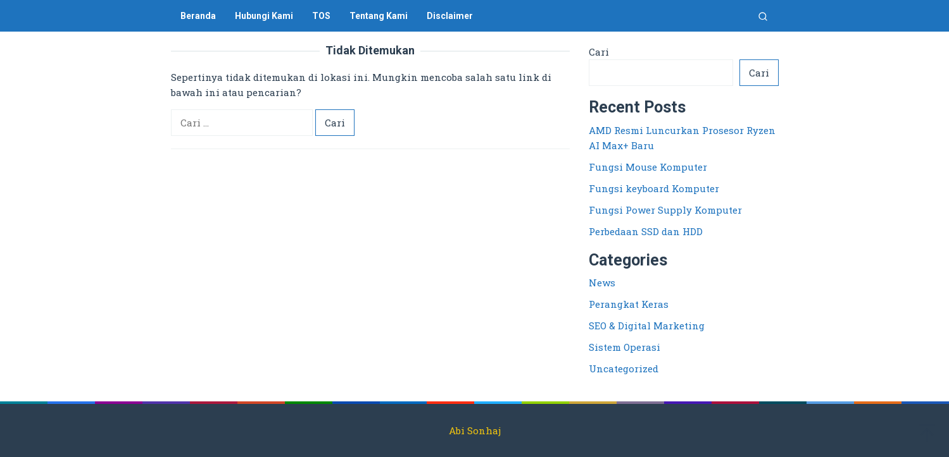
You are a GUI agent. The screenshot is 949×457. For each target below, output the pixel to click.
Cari (599, 52)
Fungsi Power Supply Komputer (665, 210)
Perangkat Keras (629, 304)
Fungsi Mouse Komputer (648, 167)
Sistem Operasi (624, 347)
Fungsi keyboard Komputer (654, 188)
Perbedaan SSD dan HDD (646, 231)
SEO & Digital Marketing (647, 325)
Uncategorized (623, 368)
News (602, 282)
